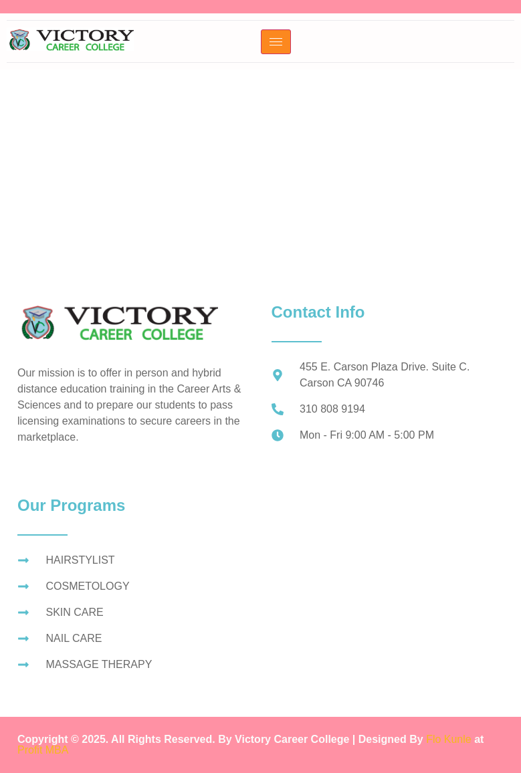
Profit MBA (42, 750)
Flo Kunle (450, 739)
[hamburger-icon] (276, 41)
